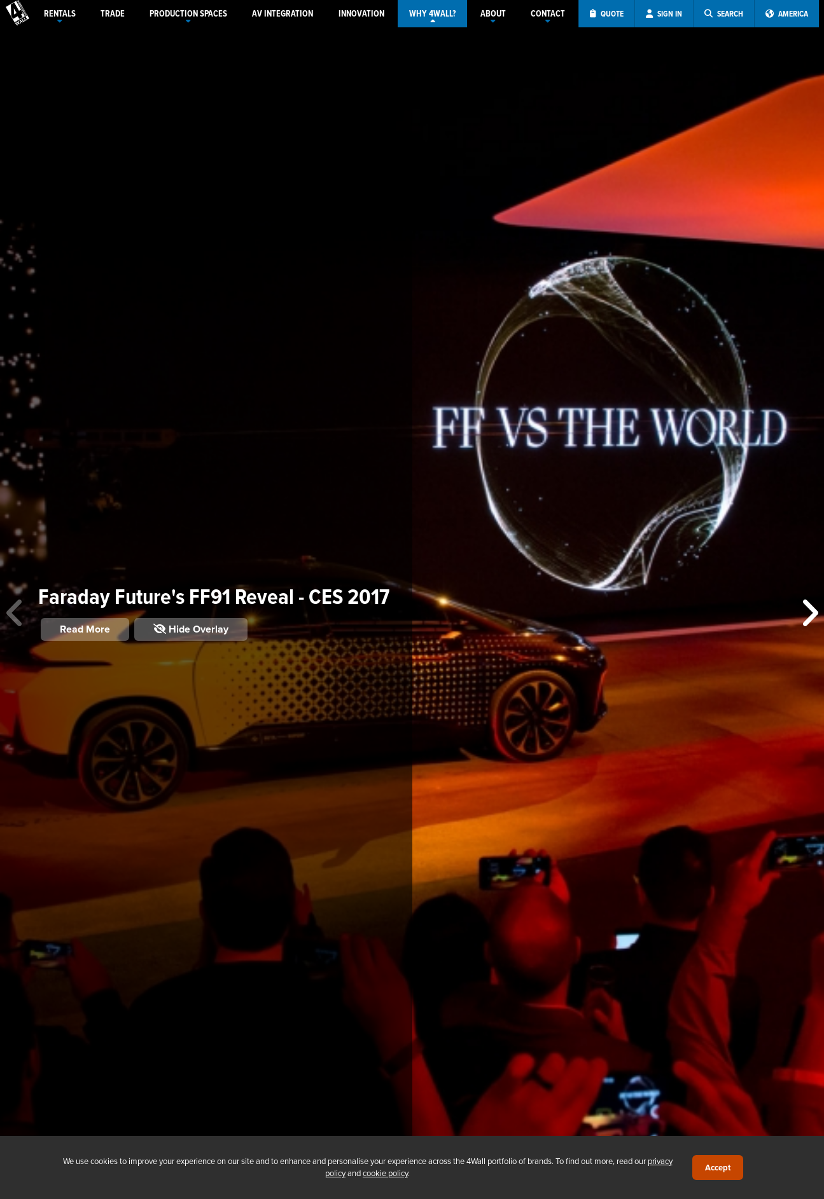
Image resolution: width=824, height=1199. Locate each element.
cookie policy (385, 1173)
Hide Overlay (190, 629)
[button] (809, 613)
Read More (85, 629)
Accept (717, 1167)
